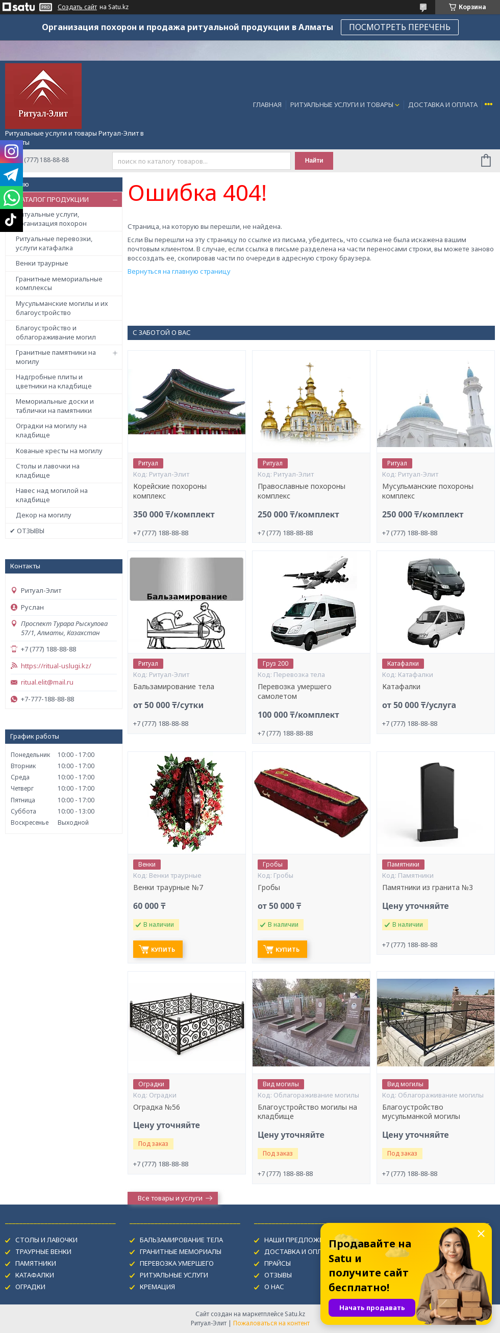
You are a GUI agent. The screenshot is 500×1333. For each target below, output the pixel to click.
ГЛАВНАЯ (267, 104)
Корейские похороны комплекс (170, 491)
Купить (163, 949)
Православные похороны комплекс (301, 491)
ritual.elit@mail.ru (47, 682)
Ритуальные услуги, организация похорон (51, 219)
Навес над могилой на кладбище (52, 495)
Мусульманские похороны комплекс (427, 491)
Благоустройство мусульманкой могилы (421, 1112)
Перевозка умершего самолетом (295, 691)
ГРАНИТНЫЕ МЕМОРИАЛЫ (180, 1251)
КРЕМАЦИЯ (157, 1286)
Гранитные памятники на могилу (56, 357)
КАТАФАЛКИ (34, 1274)
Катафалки (401, 686)
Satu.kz (295, 1314)
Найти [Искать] (314, 160)
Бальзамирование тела (173, 686)
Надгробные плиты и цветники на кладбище (54, 381)
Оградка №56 (156, 1107)
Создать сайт (77, 7)
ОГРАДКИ (30, 1286)
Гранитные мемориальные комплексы (59, 283)
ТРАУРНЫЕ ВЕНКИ (43, 1251)
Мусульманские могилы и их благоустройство (62, 308)
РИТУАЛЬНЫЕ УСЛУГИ (174, 1274)
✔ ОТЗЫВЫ (27, 530)
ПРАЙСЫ (277, 1263)
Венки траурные (42, 263)
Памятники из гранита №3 (427, 887)
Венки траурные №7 (168, 887)
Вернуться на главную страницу (179, 271)
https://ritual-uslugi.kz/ (56, 666)
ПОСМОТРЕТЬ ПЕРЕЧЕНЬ (400, 27)
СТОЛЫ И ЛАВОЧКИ (46, 1239)
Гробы (269, 887)
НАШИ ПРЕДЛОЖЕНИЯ (300, 1239)
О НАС (274, 1286)
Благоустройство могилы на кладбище (307, 1112)
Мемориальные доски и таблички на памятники (55, 406)
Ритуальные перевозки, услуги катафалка (54, 243)
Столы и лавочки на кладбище (48, 470)
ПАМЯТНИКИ (35, 1263)
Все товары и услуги (170, 1198)
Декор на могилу (43, 514)
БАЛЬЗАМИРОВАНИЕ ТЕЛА (181, 1239)
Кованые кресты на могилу (59, 450)
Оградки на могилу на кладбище (51, 430)
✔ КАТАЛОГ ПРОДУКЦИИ (49, 199)
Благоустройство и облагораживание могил (56, 332)
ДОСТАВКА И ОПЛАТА (443, 104)
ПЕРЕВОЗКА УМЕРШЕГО (177, 1263)
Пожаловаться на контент (271, 1323)
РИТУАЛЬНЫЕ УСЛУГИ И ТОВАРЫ (341, 104)
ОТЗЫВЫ (278, 1274)
